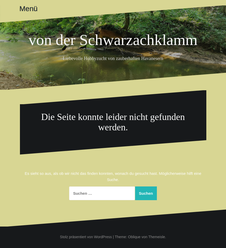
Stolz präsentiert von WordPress (86, 237)
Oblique (134, 237)
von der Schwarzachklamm (113, 39)
